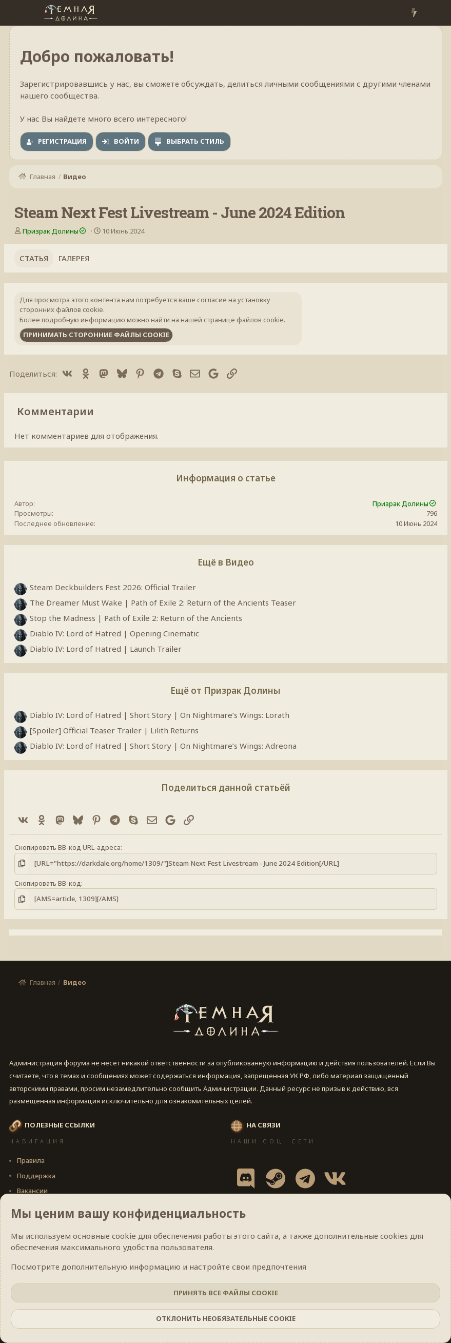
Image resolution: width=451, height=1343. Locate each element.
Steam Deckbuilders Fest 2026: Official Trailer (113, 587)
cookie (124, 1236)
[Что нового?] (413, 13)
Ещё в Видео (226, 562)
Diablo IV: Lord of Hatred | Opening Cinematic (114, 633)
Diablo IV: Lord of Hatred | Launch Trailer (106, 649)
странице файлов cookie (244, 319)
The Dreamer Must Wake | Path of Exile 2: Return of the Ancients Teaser (163, 602)
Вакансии (32, 1190)
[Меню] (18, 13)
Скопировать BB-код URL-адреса (67, 847)
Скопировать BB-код (47, 882)
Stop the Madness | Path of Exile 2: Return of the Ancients (136, 618)
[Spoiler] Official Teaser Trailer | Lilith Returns (114, 730)
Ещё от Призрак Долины (225, 690)
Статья (33, 258)
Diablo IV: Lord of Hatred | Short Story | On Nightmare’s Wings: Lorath (159, 715)
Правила (30, 1160)
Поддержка (35, 1175)
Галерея (73, 258)
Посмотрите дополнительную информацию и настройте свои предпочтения (158, 1266)
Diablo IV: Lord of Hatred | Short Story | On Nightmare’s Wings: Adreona (163, 746)
